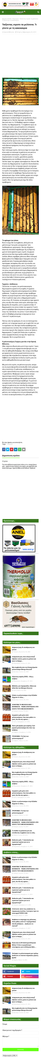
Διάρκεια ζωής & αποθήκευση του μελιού (23, 648)
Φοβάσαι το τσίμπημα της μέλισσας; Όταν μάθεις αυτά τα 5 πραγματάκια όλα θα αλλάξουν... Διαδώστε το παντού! (24, 923)
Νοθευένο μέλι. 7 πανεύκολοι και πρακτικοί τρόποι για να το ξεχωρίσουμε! (23, 842)
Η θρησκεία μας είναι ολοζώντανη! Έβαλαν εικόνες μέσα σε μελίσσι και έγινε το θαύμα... (24, 659)
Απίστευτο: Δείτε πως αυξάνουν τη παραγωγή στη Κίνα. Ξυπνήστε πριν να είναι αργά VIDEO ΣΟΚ (25, 911)
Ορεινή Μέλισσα (9, 32)
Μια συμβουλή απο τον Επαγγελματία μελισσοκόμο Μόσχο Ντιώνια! (24, 668)
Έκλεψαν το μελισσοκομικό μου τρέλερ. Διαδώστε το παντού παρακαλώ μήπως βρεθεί (25, 955)
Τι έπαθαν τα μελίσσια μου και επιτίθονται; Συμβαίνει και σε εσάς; (23, 832)
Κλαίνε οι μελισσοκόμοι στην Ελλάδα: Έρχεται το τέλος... (24, 696)
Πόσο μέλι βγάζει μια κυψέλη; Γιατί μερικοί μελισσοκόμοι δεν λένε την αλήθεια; (23, 728)
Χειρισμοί (15, 19)
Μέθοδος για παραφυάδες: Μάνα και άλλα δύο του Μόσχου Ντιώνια (24, 687)
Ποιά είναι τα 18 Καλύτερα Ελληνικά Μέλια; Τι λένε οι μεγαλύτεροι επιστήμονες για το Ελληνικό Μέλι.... (24, 945)
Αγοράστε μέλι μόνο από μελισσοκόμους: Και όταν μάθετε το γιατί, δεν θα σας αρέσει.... (24, 717)
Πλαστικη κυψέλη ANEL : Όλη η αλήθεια (22, 678)
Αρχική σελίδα (6, 19)
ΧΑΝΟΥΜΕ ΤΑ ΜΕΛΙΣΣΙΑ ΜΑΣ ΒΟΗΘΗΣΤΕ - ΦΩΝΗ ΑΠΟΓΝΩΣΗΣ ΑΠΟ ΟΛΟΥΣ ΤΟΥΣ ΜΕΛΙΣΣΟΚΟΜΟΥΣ (25, 707)
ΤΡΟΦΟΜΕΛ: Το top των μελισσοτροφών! (20, 737)
